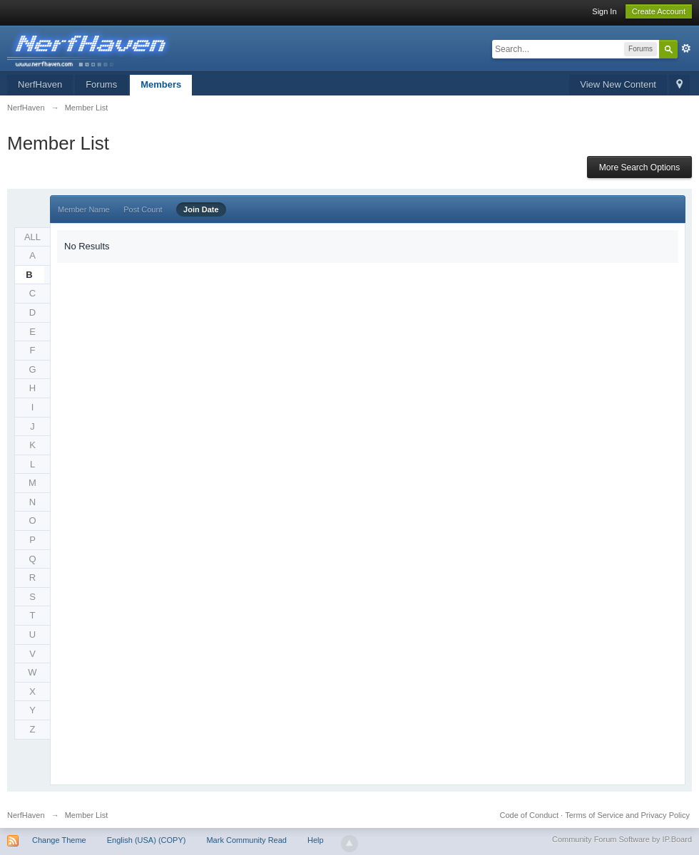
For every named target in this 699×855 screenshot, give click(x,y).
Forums (101, 84)
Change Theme (59, 840)
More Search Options (639, 167)
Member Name (84, 209)
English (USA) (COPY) (146, 840)
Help (315, 840)
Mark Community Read (246, 840)
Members (161, 84)
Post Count (142, 209)
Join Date (201, 209)
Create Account (658, 11)
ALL (32, 237)
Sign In (604, 11)
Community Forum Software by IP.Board (622, 839)
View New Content (618, 84)
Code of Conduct (528, 815)
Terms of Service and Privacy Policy (627, 815)
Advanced (686, 48)
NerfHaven (40, 84)
